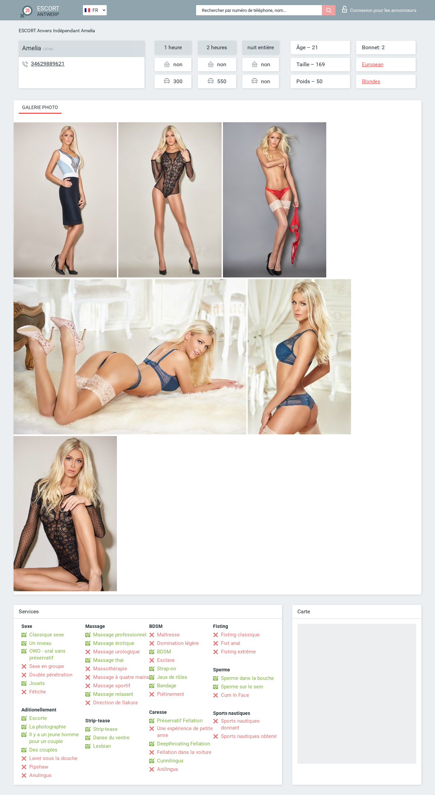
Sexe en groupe (46, 666)
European (372, 64)
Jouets (37, 683)
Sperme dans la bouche (247, 678)
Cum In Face (235, 695)
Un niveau (40, 643)
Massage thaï (108, 660)
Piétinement (170, 694)
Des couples (43, 750)
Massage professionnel (119, 635)
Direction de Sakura (115, 703)
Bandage (166, 686)
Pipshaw (38, 767)
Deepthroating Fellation (183, 744)
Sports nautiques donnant (240, 724)
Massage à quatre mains (121, 677)
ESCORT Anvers (35, 30)
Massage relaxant (113, 694)
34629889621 (48, 63)
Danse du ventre (111, 738)
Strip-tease (105, 729)
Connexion (379, 9)
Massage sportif (111, 686)
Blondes (371, 81)
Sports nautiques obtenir (249, 736)
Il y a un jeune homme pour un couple (54, 737)
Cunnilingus (170, 761)
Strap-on (166, 669)
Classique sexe (46, 635)
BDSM (164, 652)
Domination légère (178, 643)
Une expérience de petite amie (185, 731)
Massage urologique (116, 652)
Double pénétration (50, 675)
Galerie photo (40, 107)
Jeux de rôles (172, 677)
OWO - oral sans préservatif (47, 654)
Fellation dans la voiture (184, 752)
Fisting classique (240, 635)
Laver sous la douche (53, 758)
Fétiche (37, 692)
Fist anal (230, 643)
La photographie (47, 727)
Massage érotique (113, 643)
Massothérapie (110, 669)
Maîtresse (168, 635)
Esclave (166, 660)
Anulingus (40, 775)
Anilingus (167, 769)
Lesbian (102, 746)
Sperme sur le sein (242, 687)
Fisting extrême (238, 652)
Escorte (38, 718)
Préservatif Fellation (180, 721)
